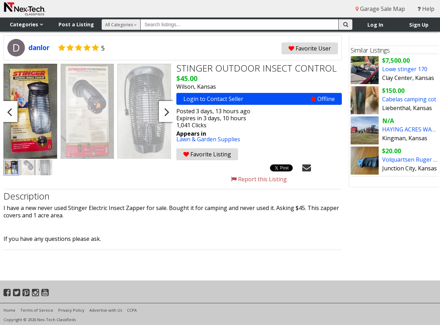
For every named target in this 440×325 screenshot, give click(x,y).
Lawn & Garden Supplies (208, 139)
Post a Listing (76, 24)
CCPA (132, 310)
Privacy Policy (71, 310)
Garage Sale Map (380, 9)
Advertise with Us (105, 310)
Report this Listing (259, 179)
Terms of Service (36, 310)
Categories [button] (26, 24)
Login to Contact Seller (259, 99)
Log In (375, 24)
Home (9, 310)
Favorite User (310, 48)
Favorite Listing (207, 154)
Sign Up (418, 24)
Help (426, 9)
